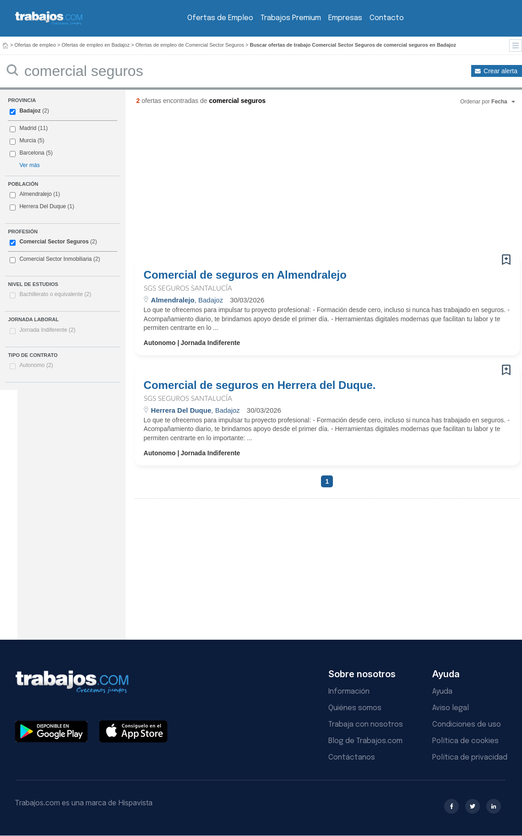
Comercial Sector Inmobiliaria (55, 259)
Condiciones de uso (466, 724)
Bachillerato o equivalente (55, 294)
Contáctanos (351, 757)
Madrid (27, 128)
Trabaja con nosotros (365, 724)
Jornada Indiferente (47, 330)
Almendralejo (35, 194)
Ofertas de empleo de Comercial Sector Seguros (190, 45)
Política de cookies (465, 741)
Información (349, 692)
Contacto (387, 18)
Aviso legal (450, 708)
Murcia (27, 140)
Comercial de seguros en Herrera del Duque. (260, 385)
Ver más (29, 165)
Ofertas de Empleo (220, 18)
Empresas (345, 18)
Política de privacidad (469, 757)
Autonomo (36, 365)
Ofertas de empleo (35, 45)
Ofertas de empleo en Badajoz (96, 45)
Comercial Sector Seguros (53, 241)
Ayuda (442, 692)
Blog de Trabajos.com (365, 741)
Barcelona (31, 153)
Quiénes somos (354, 708)
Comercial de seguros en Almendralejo (245, 275)
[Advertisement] (286, 183)
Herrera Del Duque (42, 206)
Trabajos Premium (291, 18)
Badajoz (29, 111)
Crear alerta (500, 71)
